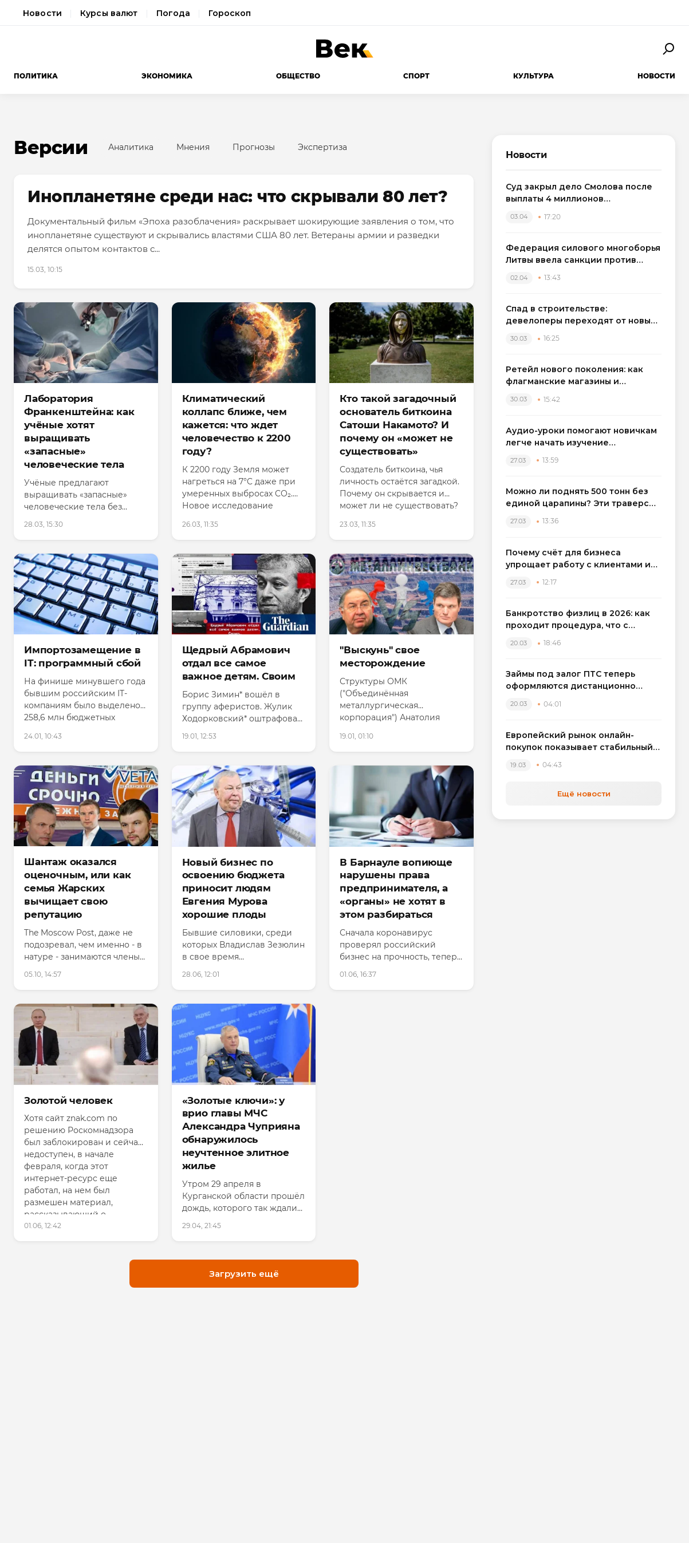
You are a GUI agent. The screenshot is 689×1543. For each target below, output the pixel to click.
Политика (36, 76)
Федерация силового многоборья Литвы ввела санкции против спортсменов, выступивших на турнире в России (583, 254)
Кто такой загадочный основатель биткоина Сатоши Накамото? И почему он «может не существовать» (398, 425)
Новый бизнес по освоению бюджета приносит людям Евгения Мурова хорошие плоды (233, 889)
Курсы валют (109, 13)
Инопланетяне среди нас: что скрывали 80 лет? (237, 196)
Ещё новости (584, 793)
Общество (298, 76)
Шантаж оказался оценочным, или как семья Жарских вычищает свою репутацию (77, 888)
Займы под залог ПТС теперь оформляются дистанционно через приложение (571, 680)
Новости (42, 13)
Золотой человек (68, 1100)
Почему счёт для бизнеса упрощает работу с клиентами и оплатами (578, 559)
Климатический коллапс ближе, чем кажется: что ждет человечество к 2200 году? (236, 425)
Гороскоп (229, 13)
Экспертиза (322, 147)
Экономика (166, 76)
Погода (173, 13)
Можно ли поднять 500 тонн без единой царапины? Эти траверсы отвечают (580, 498)
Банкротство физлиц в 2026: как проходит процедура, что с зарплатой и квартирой (578, 620)
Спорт (416, 76)
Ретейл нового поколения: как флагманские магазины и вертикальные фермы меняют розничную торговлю (574, 376)
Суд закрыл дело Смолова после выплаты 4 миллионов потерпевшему (579, 193)
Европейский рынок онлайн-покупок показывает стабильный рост (579, 741)
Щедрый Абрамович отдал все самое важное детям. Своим (239, 663)
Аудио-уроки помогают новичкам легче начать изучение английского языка (581, 437)
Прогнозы (254, 147)
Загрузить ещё (244, 1273)
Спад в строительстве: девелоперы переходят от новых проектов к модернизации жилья (580, 315)
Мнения (193, 147)
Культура (533, 76)
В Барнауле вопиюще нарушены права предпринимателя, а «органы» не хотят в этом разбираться (396, 889)
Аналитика (130, 147)
